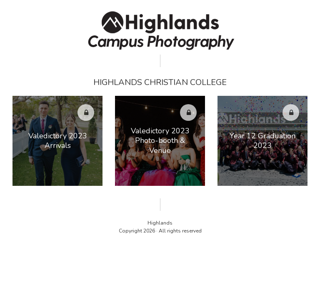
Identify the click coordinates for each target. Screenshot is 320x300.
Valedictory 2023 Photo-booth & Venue (160, 140)
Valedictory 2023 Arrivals (57, 140)
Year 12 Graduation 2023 (262, 140)
